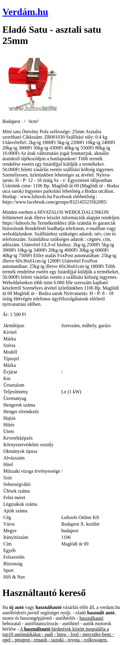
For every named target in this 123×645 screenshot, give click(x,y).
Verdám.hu (25, 11)
